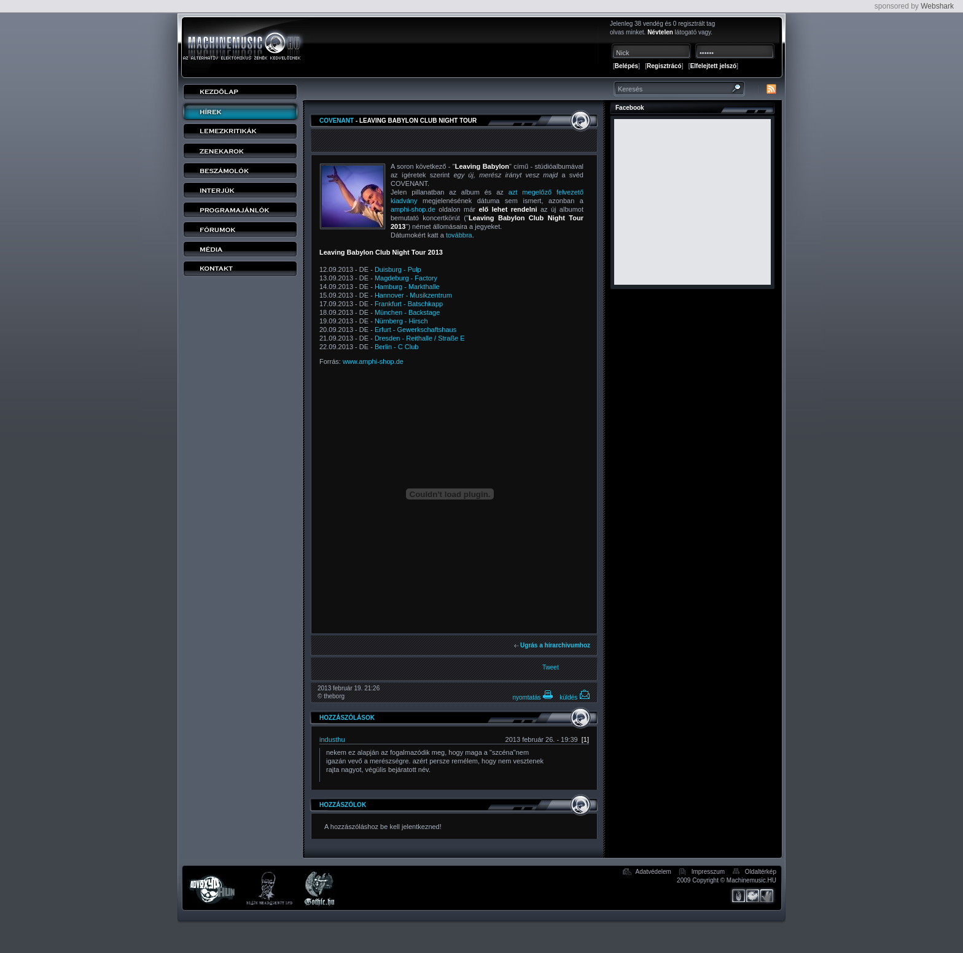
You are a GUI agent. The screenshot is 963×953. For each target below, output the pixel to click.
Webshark (937, 6)
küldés (574, 697)
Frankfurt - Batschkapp (409, 303)
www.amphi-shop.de (373, 361)
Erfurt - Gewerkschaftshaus (415, 329)
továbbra (459, 235)
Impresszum (708, 871)
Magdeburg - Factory (406, 278)
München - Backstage (407, 312)
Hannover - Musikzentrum (413, 295)
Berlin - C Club (397, 346)
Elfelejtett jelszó (713, 66)
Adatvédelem (653, 871)
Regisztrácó (664, 66)
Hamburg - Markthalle (407, 286)
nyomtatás (532, 697)
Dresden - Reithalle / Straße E (420, 338)
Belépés (626, 66)
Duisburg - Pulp (398, 269)
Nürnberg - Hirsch (401, 321)
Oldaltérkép (760, 871)
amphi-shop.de (413, 209)
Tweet (550, 667)
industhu (332, 739)
